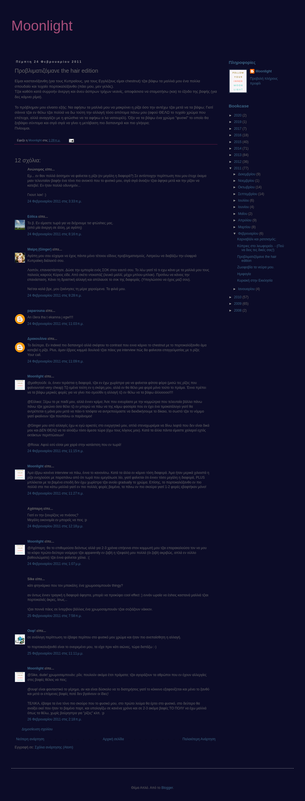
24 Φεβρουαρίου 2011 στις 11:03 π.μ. (55, 324)
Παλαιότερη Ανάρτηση (198, 739)
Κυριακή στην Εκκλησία (255, 280)
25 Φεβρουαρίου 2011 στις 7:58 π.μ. (54, 616)
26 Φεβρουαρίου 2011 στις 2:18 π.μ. (54, 719)
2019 (238, 122)
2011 (238, 168)
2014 (238, 148)
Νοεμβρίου (246, 181)
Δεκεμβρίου (247, 174)
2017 (238, 129)
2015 (238, 142)
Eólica (32, 217)
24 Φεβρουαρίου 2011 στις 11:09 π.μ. (55, 361)
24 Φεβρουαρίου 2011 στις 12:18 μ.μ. (55, 526)
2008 (238, 310)
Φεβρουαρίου (248, 234)
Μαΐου (243, 214)
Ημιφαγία (244, 274)
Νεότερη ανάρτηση (30, 739)
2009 (238, 304)
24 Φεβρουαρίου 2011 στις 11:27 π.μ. (55, 493)
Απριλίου (245, 220)
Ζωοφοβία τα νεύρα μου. (255, 267)
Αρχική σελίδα (113, 739)
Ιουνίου (244, 207)
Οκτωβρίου (247, 187)
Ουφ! (31, 631)
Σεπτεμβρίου (248, 194)
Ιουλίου (244, 200)
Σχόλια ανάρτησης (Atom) (54, 747)
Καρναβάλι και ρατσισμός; (256, 239)
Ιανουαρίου (247, 289)
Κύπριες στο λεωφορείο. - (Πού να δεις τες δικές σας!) (260, 248)
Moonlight (42, 26)
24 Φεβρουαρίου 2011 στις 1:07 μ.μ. (54, 564)
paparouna (36, 311)
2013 (238, 155)
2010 (238, 297)
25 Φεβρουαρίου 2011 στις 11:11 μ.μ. (55, 653)
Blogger (167, 788)
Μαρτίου (245, 227)
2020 (238, 115)
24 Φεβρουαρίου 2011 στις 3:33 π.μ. (54, 201)
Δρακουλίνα (37, 339)
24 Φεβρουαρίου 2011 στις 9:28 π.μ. (54, 295)
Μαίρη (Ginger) (39, 249)
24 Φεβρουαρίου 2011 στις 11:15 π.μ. (55, 451)
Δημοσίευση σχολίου (37, 729)
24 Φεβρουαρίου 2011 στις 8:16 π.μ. (54, 234)
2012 (238, 162)
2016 (238, 135)
